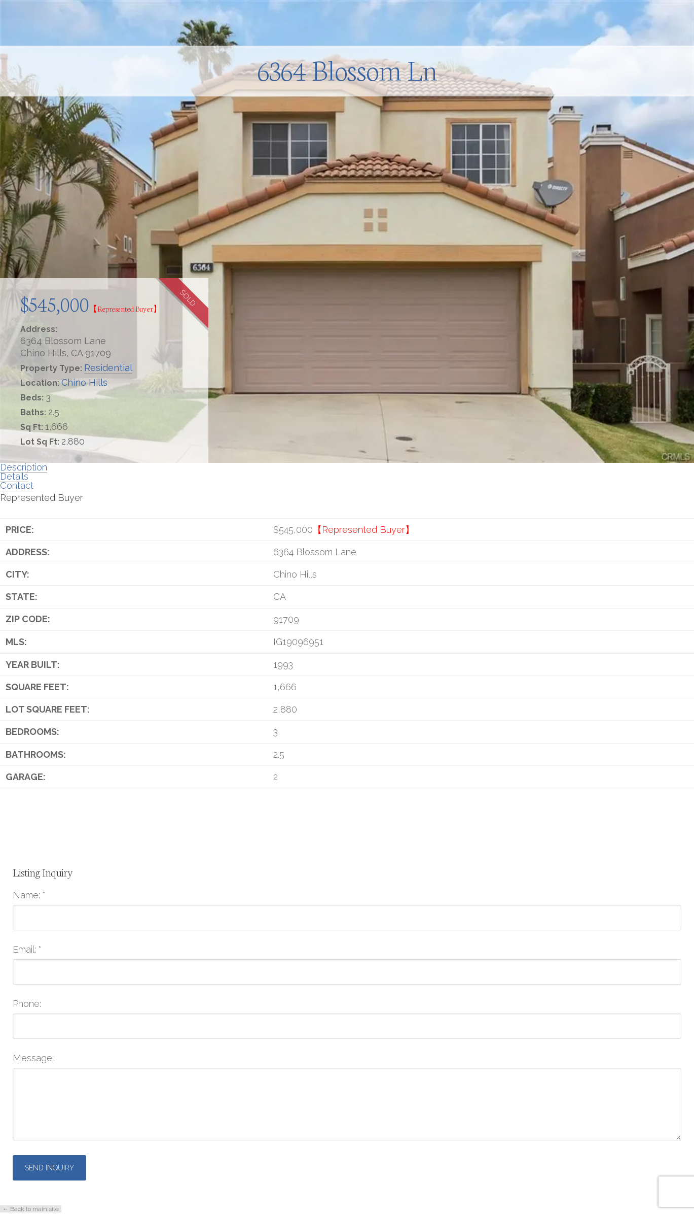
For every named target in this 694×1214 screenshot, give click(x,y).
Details (14, 476)
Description (23, 467)
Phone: (27, 1003)
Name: (29, 895)
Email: (27, 949)
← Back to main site (31, 1208)
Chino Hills (84, 382)
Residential (108, 367)
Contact (16, 485)
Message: (33, 1058)
